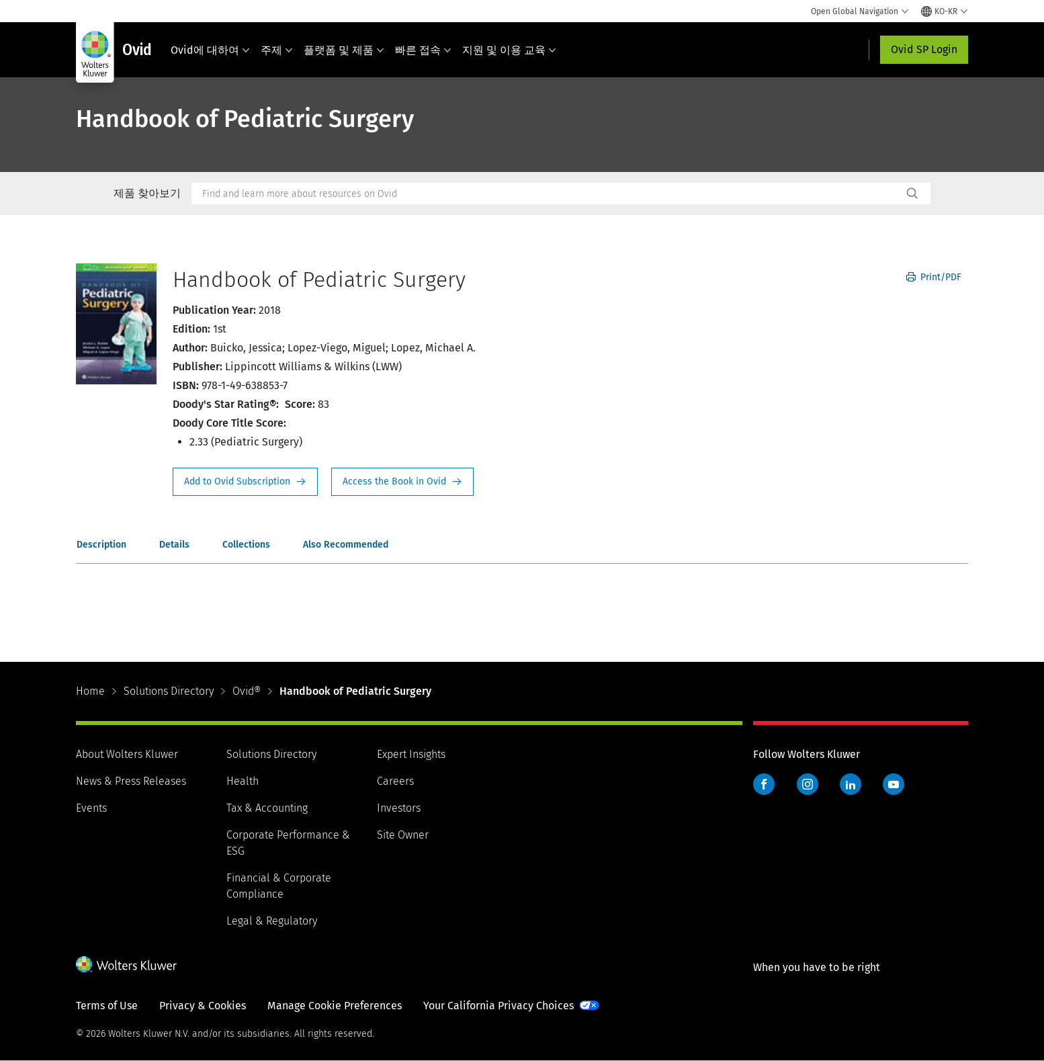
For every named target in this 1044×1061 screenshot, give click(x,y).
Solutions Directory (169, 691)
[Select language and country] (944, 11)
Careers (395, 781)
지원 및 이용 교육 (509, 50)
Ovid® (246, 691)
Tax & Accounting (267, 808)
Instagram (807, 784)
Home (90, 691)
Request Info (245, 481)
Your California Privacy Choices (498, 1005)
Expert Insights (411, 754)
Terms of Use (107, 1005)
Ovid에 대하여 (210, 50)
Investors (399, 808)
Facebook (764, 784)
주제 (277, 50)
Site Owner (403, 835)
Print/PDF (933, 277)
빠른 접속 (423, 50)
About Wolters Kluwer (127, 754)
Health (242, 781)
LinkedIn (850, 784)
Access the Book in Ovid (402, 481)
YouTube (893, 784)
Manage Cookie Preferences (334, 1005)
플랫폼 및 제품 (344, 50)
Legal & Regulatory (271, 921)
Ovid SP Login (924, 49)
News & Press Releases (131, 781)
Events (91, 808)
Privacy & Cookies (202, 1005)
